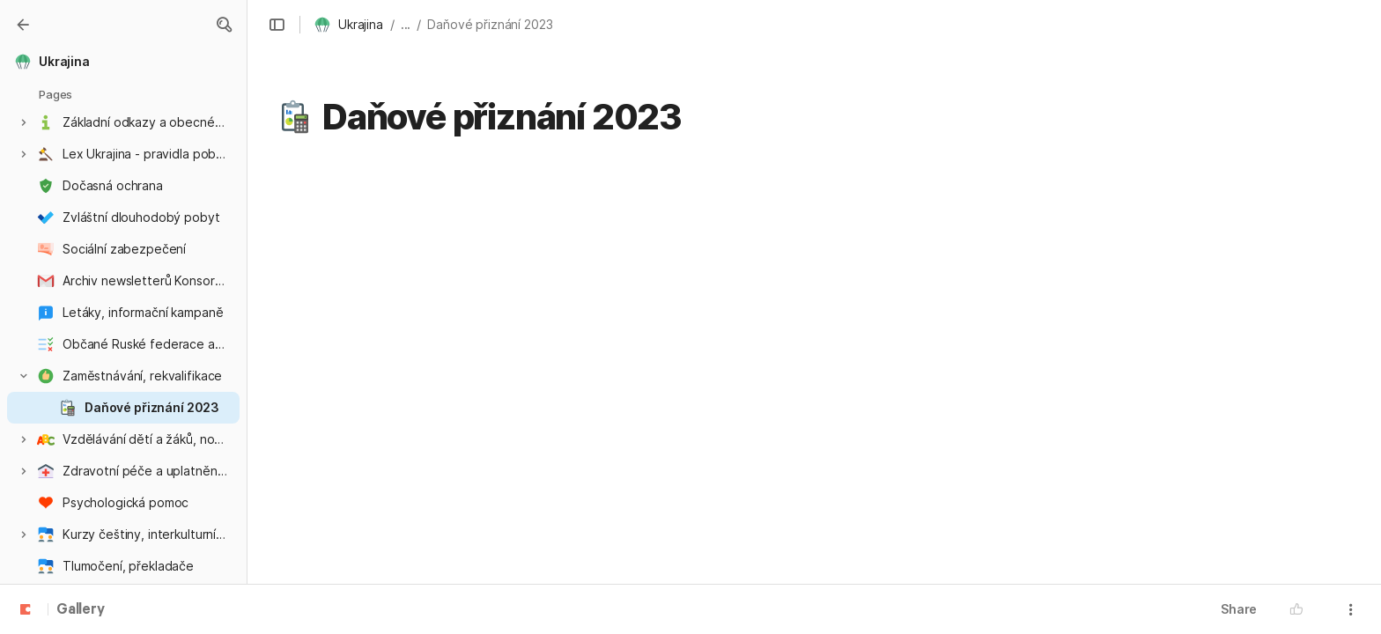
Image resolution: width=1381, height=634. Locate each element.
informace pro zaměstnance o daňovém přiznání (515, 240)
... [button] (406, 24)
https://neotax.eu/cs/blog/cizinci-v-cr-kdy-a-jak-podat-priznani (769, 584)
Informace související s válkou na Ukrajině (491, 212)
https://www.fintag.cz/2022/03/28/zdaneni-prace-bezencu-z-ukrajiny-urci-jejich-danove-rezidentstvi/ (730, 552)
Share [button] (1239, 608)
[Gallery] (23, 24)
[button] (223, 24)
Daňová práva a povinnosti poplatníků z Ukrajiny (513, 297)
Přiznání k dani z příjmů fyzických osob (480, 268)
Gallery (80, 610)
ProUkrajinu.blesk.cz (387, 415)
